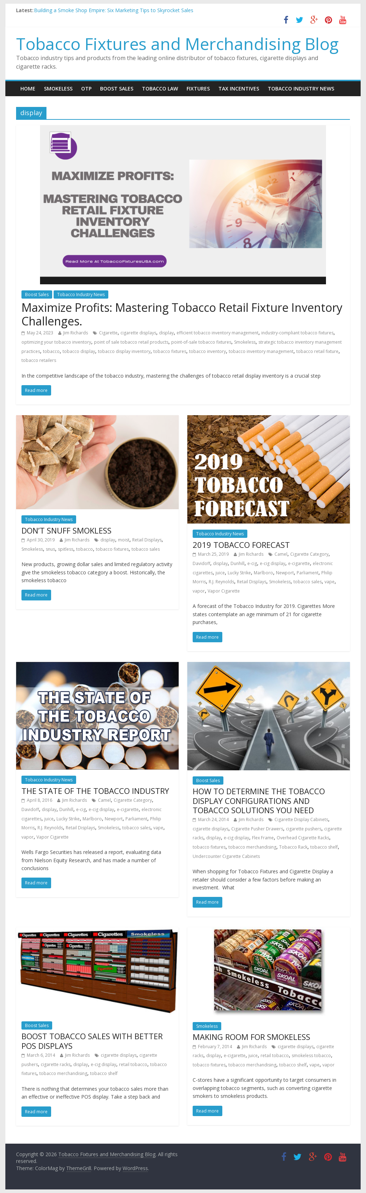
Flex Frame (263, 838)
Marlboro (263, 573)
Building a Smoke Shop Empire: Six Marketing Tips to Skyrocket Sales (113, 10)
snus (50, 549)
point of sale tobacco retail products (131, 342)
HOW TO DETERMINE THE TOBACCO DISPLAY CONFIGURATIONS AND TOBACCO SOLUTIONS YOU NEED (259, 800)
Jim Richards (75, 333)
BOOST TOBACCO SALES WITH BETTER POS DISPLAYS (92, 1041)
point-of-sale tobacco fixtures (201, 342)
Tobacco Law (160, 88)
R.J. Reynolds (221, 582)
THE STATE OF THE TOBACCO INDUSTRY (95, 790)
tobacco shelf (324, 847)
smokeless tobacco (311, 1055)
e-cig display (272, 563)
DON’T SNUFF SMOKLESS (66, 530)
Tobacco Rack (293, 847)
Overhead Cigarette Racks (303, 838)
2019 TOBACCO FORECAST (241, 544)
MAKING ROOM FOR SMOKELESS (251, 1036)
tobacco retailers (38, 360)
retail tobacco (133, 1064)
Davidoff (201, 563)
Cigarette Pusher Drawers (257, 829)
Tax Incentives (238, 88)
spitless (65, 549)
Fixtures (198, 88)
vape (330, 582)
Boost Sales (116, 88)
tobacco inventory (207, 351)
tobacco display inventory (124, 351)
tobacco (51, 351)
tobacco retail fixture (317, 351)
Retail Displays (147, 540)
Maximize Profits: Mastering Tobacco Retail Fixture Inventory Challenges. (181, 314)
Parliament (307, 573)
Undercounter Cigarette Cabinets (226, 856)
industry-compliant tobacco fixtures (297, 333)
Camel (280, 554)
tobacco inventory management (261, 351)
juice (220, 573)
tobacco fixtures (169, 351)
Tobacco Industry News (301, 88)
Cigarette (108, 333)
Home (27, 88)
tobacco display (79, 351)
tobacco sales (146, 549)
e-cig (252, 563)
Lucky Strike (239, 573)
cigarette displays (138, 333)
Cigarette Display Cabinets (301, 819)
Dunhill (237, 563)
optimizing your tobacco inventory (56, 342)
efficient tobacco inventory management (217, 333)
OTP (86, 88)
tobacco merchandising (252, 847)
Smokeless (58, 88)
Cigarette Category (309, 554)
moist (123, 540)
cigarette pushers (303, 829)
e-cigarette (299, 563)
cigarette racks (55, 1064)
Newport (285, 573)
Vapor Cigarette (224, 591)
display (166, 333)
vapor (199, 591)
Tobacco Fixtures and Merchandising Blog (177, 44)
